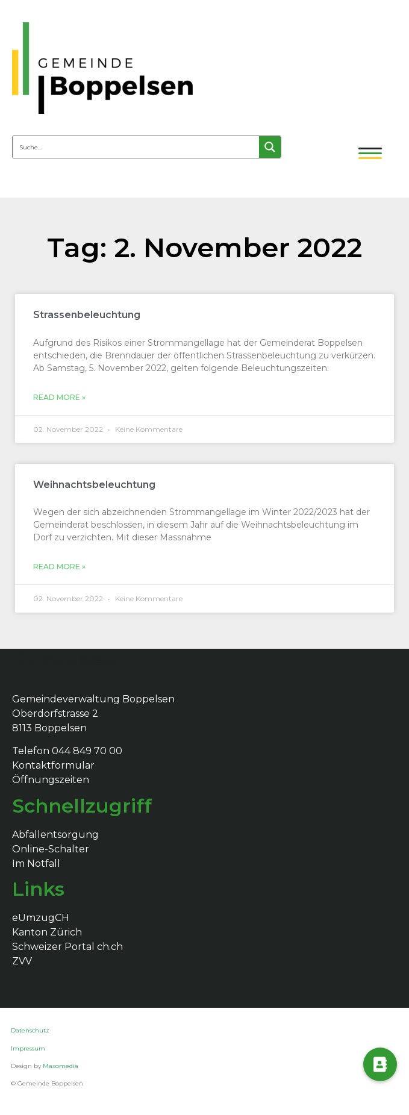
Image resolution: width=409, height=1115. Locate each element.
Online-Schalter (50, 849)
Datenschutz (31, 1030)
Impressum (28, 1048)
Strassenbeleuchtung (86, 314)
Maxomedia (60, 1066)
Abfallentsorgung (55, 834)
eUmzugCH (40, 917)
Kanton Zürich (47, 932)
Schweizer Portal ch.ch (67, 946)
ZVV (22, 961)
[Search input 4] (136, 147)
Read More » (59, 397)
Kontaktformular (53, 765)
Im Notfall (36, 863)
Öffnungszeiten (50, 779)
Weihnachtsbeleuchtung (94, 484)
